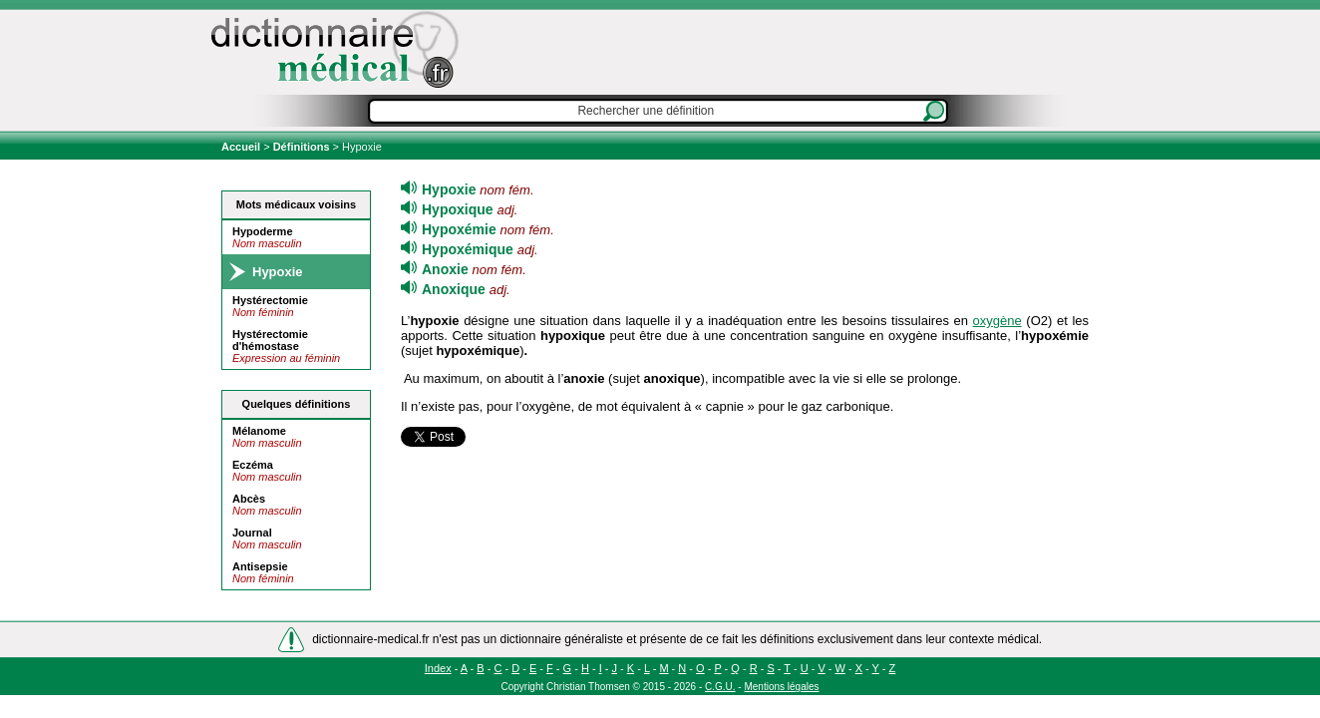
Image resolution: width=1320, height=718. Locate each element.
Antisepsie (260, 566)
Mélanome (259, 431)
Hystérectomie (270, 300)
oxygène (997, 320)
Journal (252, 532)
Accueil (242, 147)
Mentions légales (781, 686)
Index (438, 668)
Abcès (248, 499)
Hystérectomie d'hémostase (270, 340)
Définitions (301, 147)
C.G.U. (720, 686)
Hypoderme (262, 231)
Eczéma (252, 465)
